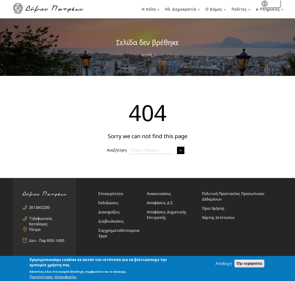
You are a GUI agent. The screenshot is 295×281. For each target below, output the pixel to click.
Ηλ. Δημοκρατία (180, 9)
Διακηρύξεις (109, 212)
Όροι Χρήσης (213, 208)
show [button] (265, 4)
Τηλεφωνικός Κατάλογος (40, 218)
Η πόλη (149, 9)
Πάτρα (35, 229)
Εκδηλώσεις (108, 202)
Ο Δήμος (214, 9)
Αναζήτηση (117, 150)
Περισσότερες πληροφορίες (53, 277)
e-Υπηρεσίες (268, 9)
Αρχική (146, 54)
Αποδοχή (223, 263)
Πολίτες (239, 9)
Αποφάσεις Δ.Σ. (160, 202)
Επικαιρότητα (110, 193)
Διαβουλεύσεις (111, 221)
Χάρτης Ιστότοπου (218, 217)
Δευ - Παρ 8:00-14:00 (46, 240)
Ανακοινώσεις (159, 193)
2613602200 (39, 207)
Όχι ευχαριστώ (249, 264)
